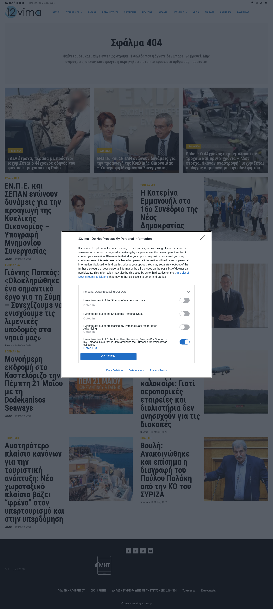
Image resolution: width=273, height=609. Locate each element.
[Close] (203, 239)
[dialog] (136, 304)
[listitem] (136, 292)
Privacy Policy (158, 370)
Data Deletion (114, 370)
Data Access (136, 370)
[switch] (185, 300)
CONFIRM (108, 356)
